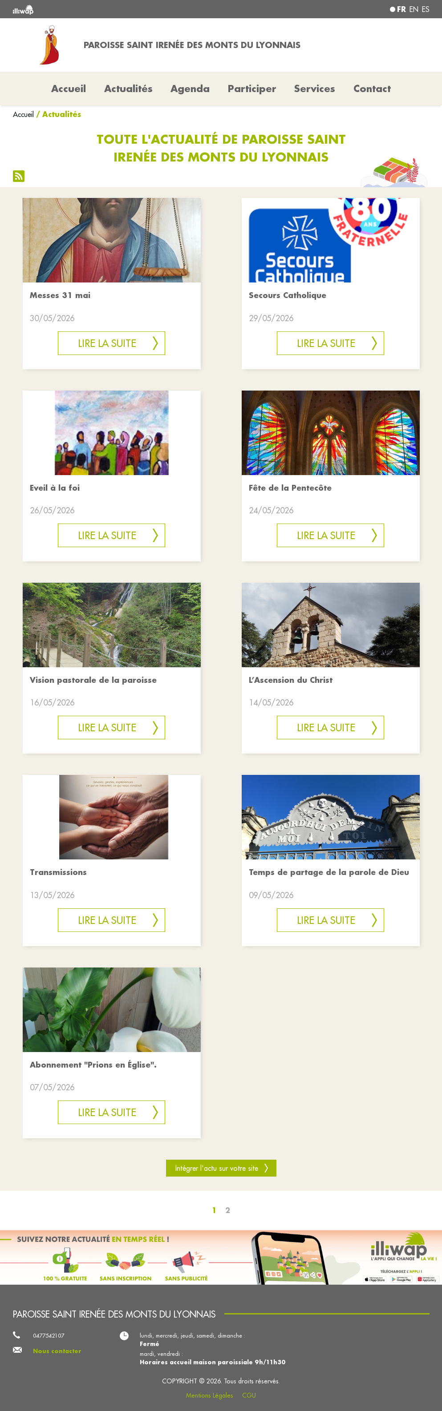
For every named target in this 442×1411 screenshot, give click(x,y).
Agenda (190, 88)
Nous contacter (57, 1351)
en (414, 9)
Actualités (128, 88)
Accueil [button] (68, 88)
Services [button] (314, 88)
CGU (249, 1395)
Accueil (23, 114)
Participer (252, 88)
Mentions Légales (209, 1395)
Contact (372, 88)
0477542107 (48, 1335)
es (426, 9)
